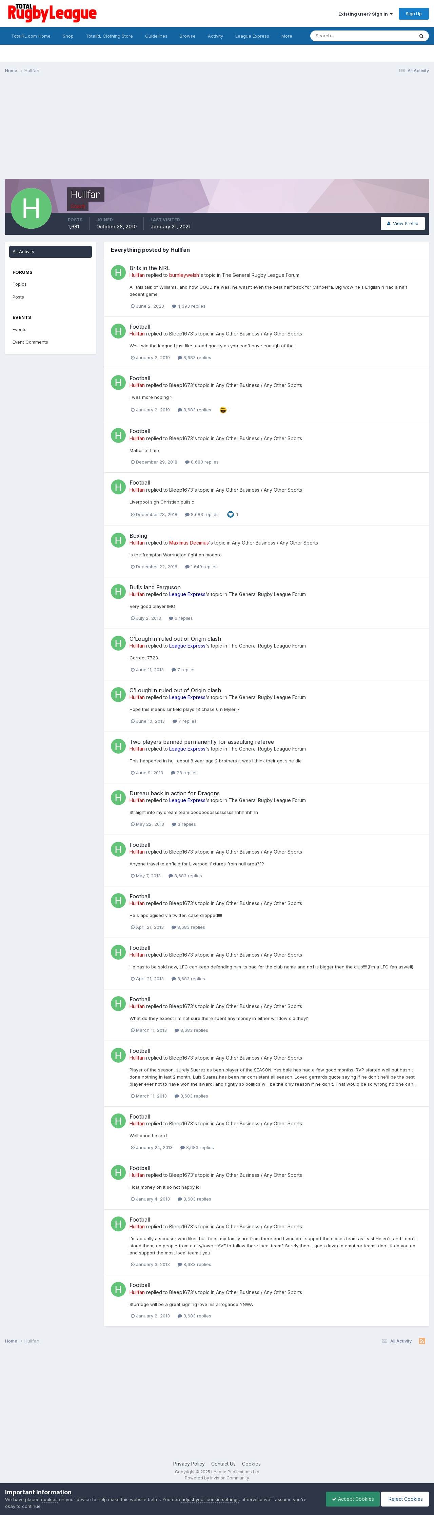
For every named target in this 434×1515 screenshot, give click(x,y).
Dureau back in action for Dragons (175, 793)
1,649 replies (201, 566)
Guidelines (156, 36)
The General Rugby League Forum (260, 275)
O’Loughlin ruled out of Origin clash (175, 638)
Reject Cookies (404, 1499)
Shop (68, 36)
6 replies (181, 618)
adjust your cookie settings (210, 1499)
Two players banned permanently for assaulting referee (202, 741)
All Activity (23, 251)
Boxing (138, 535)
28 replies (184, 772)
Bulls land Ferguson (155, 587)
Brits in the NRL (150, 268)
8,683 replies (194, 357)
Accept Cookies (350, 1499)
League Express (252, 36)
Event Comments (30, 342)
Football (140, 326)
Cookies (251, 1464)
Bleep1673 (181, 333)
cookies (49, 1499)
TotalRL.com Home (31, 36)
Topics (20, 284)
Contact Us (223, 1464)
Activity (215, 36)
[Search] (343, 35)
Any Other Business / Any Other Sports (259, 333)
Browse (188, 36)
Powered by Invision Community (217, 1477)
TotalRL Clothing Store (109, 36)
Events (19, 329)
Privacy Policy (189, 1464)
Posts (18, 297)
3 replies (184, 824)
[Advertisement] (128, 131)
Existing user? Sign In (365, 14)
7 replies (184, 669)
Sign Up (414, 13)
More (286, 36)
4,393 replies (188, 306)
